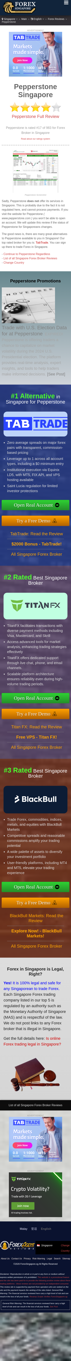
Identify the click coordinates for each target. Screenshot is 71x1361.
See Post (54, 1307)
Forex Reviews (56, 19)
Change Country (14, 262)
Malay (24, 1228)
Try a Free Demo (39, 519)
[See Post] (56, 374)
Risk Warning (38, 1258)
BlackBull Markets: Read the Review (36, 924)
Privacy (27, 1258)
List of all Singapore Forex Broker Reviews (30, 258)
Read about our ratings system (35, 139)
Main (24, 19)
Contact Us (16, 1258)
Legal (49, 1258)
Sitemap (66, 1258)
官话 (34, 1228)
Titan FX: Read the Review (36, 733)
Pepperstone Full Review (35, 116)
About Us (5, 1258)
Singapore (10, 19)
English (37, 19)
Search (57, 1258)
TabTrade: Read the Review (36, 540)
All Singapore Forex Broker (36, 560)
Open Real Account (40, 505)
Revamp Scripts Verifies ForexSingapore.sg (48, 1297)
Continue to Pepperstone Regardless (27, 254)
